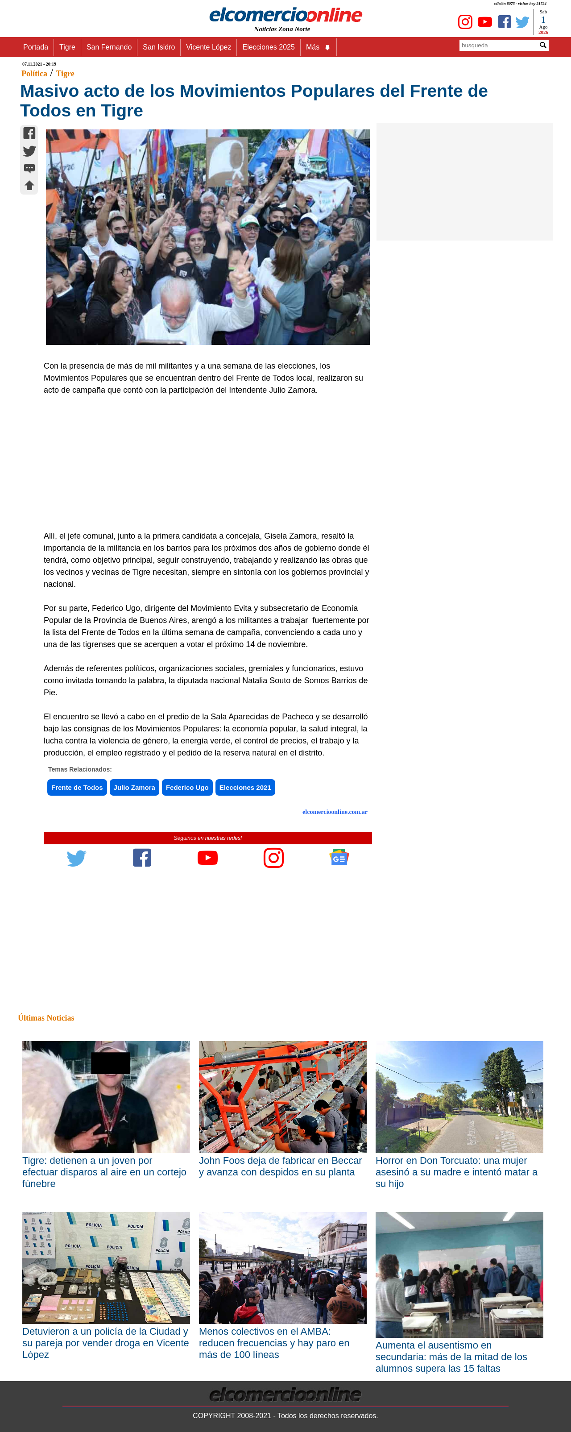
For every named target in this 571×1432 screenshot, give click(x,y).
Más (318, 47)
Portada (35, 47)
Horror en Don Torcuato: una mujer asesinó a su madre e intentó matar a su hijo (457, 1172)
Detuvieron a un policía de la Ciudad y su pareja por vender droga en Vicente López (105, 1343)
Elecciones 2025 (268, 47)
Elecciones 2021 (245, 787)
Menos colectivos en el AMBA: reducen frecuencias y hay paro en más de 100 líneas (274, 1343)
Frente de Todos (77, 787)
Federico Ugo (187, 787)
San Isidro (159, 47)
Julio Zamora (134, 787)
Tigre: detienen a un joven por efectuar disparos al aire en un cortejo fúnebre (104, 1172)
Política (34, 73)
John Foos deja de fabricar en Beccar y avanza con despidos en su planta (280, 1166)
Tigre (67, 47)
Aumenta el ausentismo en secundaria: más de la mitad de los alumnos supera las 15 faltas (451, 1357)
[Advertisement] (203, 463)
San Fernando (109, 47)
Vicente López (208, 47)
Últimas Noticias (46, 1017)
